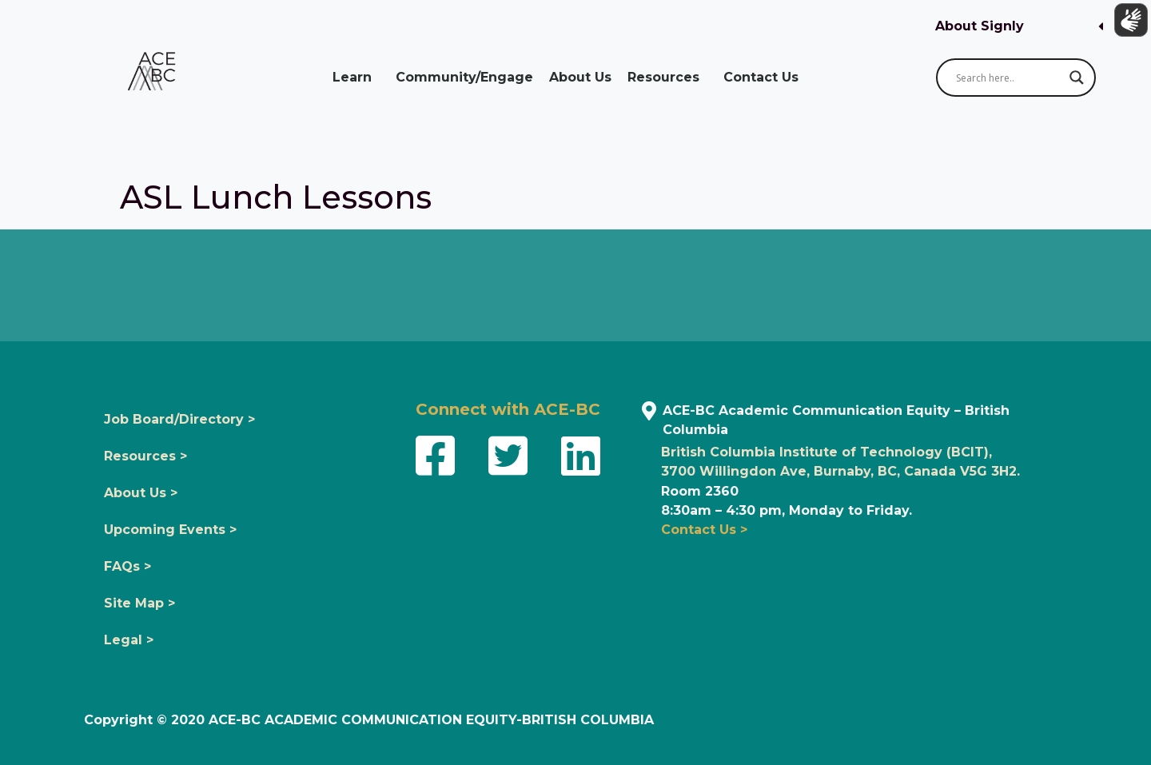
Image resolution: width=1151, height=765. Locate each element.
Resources (667, 78)
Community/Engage (464, 77)
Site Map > (139, 603)
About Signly (979, 26)
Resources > (145, 456)
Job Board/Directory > (179, 419)
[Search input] (1008, 77)
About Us (580, 77)
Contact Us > (704, 529)
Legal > (128, 639)
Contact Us (764, 78)
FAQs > (127, 566)
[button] (1019, 27)
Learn (356, 78)
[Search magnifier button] (1076, 77)
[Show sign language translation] (1128, 23)
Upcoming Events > (170, 529)
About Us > (140, 492)
